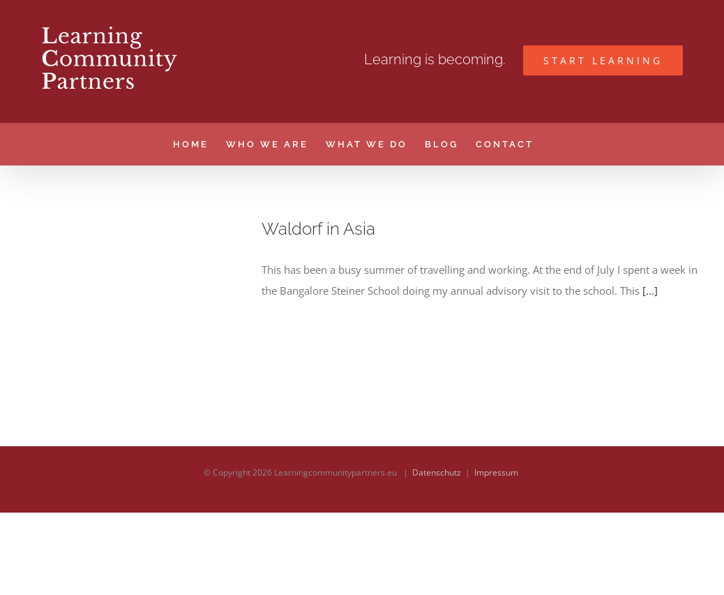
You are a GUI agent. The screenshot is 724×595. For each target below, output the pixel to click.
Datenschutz (436, 555)
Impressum (496, 555)
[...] (650, 291)
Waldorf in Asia (318, 229)
